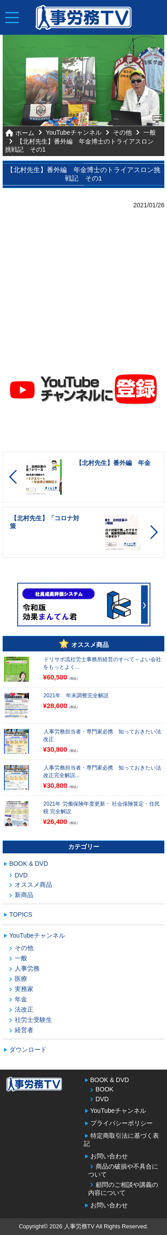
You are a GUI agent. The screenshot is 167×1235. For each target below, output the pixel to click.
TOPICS (21, 914)
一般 (149, 132)
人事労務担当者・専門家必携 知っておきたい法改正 (102, 735)
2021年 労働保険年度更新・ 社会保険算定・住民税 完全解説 (101, 808)
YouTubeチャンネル (74, 132)
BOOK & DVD (28, 863)
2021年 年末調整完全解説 (76, 695)
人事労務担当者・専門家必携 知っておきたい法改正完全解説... (102, 771)
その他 (122, 132)
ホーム (25, 132)
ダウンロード (28, 1049)
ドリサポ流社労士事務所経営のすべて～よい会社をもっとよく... (102, 663)
